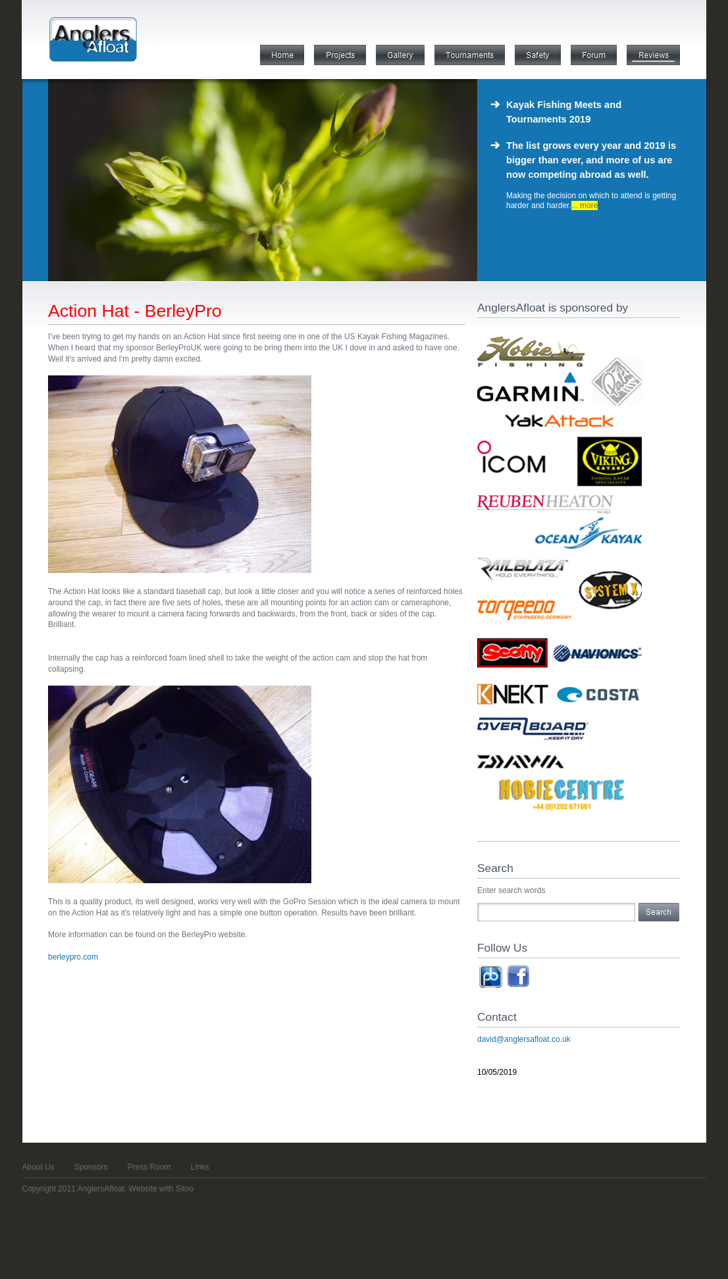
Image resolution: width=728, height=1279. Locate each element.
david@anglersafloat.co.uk (524, 1039)
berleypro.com (73, 957)
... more (584, 205)
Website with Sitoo (161, 1188)
